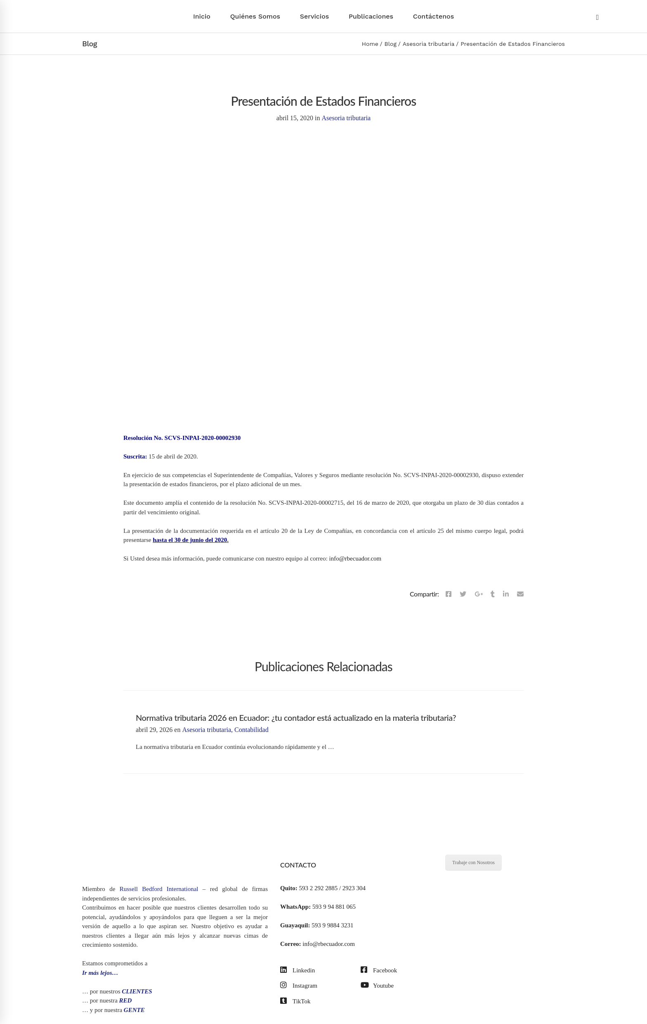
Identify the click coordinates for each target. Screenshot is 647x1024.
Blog (391, 43)
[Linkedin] (506, 594)
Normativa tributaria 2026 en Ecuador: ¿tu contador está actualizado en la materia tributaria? (296, 717)
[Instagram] (298, 986)
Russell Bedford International (159, 889)
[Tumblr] (492, 594)
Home (370, 43)
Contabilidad (251, 729)
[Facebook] (448, 594)
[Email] (520, 594)
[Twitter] (463, 594)
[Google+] (478, 594)
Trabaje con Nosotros (473, 862)
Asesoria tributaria (429, 43)
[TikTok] (295, 1001)
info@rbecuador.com (355, 558)
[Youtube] (377, 986)
